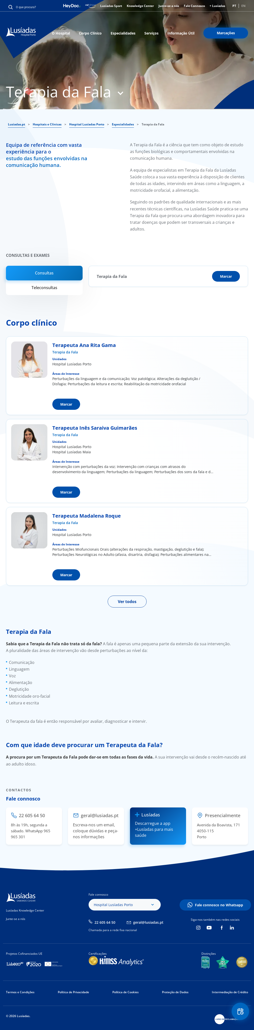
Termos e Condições (20, 992)
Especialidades (123, 33)
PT (234, 6)
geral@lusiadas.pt (148, 922)
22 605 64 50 (105, 922)
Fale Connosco (194, 6)
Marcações (226, 33)
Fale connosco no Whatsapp (219, 905)
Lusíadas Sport (111, 6)
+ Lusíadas (217, 6)
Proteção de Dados (175, 992)
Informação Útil (180, 33)
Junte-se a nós (169, 6)
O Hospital (61, 33)
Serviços (151, 33)
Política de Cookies (125, 992)
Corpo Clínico (90, 33)
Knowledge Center (140, 6)
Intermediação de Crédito (230, 992)
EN (243, 6)
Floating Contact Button (240, 1011)
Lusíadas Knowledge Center (25, 910)
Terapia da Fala (65, 352)
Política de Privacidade (73, 992)
